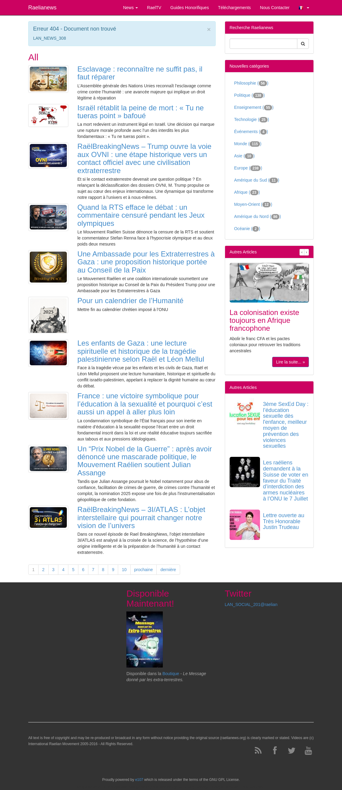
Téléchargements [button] (234, 7)
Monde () (248, 144)
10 (124, 569)
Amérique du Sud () (256, 180)
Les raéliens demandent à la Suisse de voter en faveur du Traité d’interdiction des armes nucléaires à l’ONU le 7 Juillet (285, 481)
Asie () (244, 156)
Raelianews (42, 8)
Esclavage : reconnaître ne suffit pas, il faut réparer (140, 73)
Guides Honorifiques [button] (189, 7)
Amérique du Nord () (257, 216)
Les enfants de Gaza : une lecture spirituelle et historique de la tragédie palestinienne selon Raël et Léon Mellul (140, 351)
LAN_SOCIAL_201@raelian (251, 604)
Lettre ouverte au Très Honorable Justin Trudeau (283, 521)
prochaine (143, 569)
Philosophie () (251, 83)
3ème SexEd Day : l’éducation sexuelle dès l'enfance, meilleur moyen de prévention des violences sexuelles (286, 425)
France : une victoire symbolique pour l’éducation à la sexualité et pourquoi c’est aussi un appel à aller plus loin (144, 404)
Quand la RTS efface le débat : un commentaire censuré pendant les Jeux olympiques (141, 215)
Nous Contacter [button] (274, 7)
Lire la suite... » (290, 362)
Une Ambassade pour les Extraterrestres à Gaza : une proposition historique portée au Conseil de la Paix (146, 262)
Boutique (170, 673)
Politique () (249, 95)
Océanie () (247, 229)
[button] (304, 7)
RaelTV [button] (154, 7)
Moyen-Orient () (253, 204)
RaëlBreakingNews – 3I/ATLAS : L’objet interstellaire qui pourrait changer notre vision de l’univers (141, 517)
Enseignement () (254, 107)
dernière (168, 569)
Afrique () (247, 192)
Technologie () (251, 119)
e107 (139, 780)
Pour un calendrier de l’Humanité (130, 300)
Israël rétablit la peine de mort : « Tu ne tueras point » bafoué (140, 112)
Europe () (248, 168)
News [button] (130, 7)
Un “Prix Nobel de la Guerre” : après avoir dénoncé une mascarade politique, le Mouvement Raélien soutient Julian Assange (144, 461)
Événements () (251, 132)
